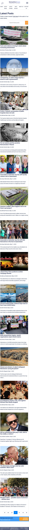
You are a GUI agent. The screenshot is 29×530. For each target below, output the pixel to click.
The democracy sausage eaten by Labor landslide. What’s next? (12, 466)
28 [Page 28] (8, 512)
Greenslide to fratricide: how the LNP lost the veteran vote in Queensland (13, 175)
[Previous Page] (4, 512)
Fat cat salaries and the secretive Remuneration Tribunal (10, 143)
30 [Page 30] (15, 512)
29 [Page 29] (11, 512)
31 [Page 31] (19, 512)
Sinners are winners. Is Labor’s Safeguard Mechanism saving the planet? (12, 367)
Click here (15, 16)
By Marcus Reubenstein (5, 276)
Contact (25, 527)
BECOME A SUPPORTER (25, 519)
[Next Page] (26, 512)
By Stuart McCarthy (4, 178)
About (21, 527)
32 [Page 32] (23, 512)
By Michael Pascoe (4, 210)
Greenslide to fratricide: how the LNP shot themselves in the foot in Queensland (12, 240)
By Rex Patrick (3, 81)
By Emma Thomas (4, 50)
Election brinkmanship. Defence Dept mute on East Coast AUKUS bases (14, 304)
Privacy (26, 529)
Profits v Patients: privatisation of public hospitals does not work (12, 112)
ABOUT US (21, 6)
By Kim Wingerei (4, 371)
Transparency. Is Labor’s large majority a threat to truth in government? (12, 78)
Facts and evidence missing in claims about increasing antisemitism (13, 46)
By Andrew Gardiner (4, 436)
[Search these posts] (16, 23)
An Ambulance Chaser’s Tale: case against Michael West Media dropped (13, 401)
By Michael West (4, 115)
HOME (1, 6)
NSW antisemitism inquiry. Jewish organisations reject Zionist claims (10, 336)
